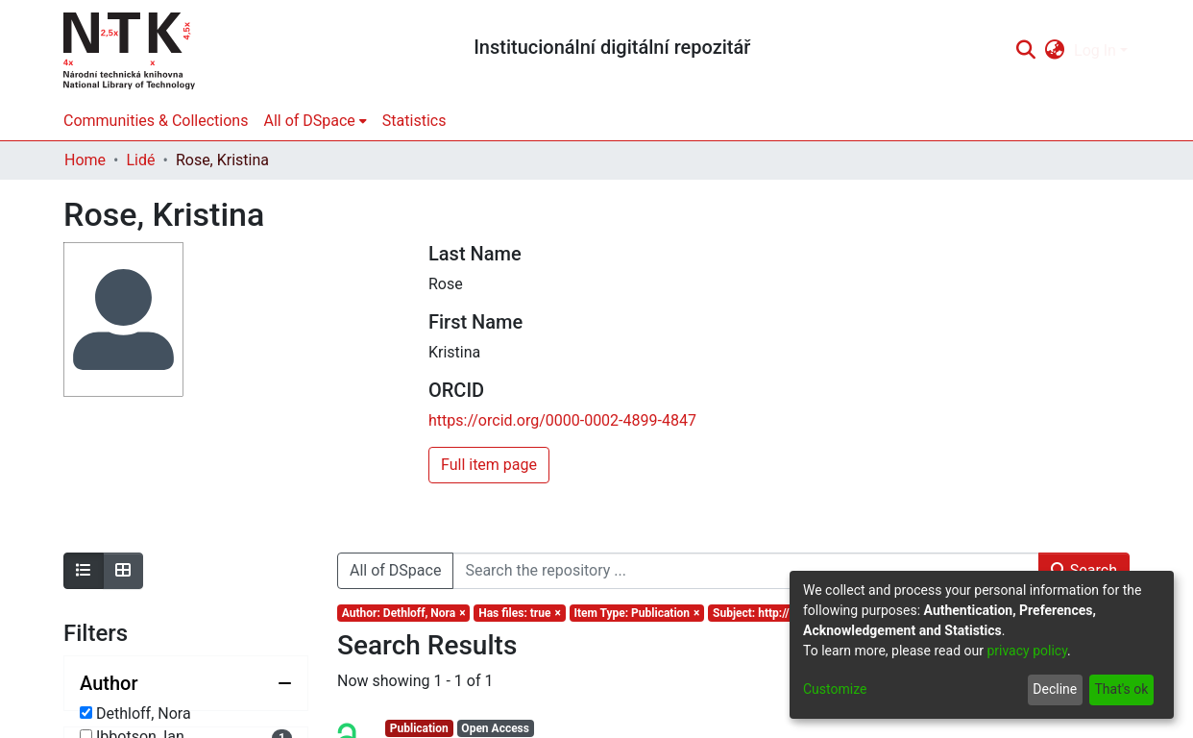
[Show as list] (83, 571)
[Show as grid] (123, 571)
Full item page (489, 464)
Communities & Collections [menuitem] (155, 120)
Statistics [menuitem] (414, 120)
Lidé (140, 160)
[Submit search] (1025, 50)
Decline (1055, 689)
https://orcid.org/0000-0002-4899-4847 (562, 420)
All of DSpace (395, 570)
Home (85, 160)
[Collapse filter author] (186, 683)
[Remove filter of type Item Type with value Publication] (637, 613)
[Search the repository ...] (745, 571)
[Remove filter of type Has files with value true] (519, 613)
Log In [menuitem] (1095, 50)
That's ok (1121, 689)
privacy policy (1026, 650)
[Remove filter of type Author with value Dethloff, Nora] (403, 613)
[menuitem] (1055, 50)
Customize (834, 689)
